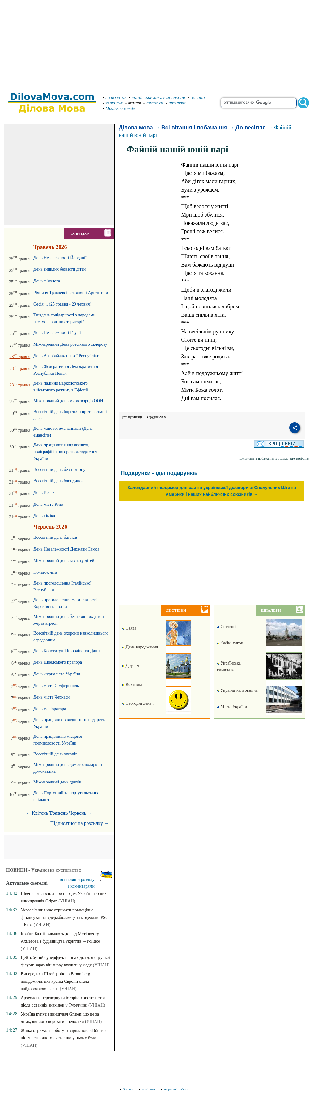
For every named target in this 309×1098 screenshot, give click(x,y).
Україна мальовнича (237, 690)
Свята (129, 628)
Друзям (130, 665)
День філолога (46, 281)
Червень (77, 813)
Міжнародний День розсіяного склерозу (70, 344)
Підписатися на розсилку (79, 823)
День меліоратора (49, 709)
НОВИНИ (196, 97)
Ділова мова (136, 128)
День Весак (44, 492)
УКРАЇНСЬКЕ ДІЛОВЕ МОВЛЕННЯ (157, 97)
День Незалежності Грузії (57, 332)
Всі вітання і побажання (194, 128)
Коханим (132, 684)
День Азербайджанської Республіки (66, 355)
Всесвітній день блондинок (58, 481)
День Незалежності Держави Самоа (66, 549)
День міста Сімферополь (56, 685)
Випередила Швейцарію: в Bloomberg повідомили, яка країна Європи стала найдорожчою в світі (55, 981)
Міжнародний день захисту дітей (63, 560)
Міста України (232, 706)
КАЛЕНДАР (113, 103)
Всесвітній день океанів (55, 754)
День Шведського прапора (57, 662)
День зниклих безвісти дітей (59, 269)
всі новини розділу (77, 879)
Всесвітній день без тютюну (59, 469)
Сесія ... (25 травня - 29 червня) (62, 304)
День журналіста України (56, 674)
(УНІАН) (66, 901)
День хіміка (44, 515)
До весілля (250, 128)
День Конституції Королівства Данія (66, 650)
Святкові (226, 626)
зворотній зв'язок (175, 1089)
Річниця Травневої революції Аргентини (70, 292)
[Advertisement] (154, 43)
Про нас (127, 1089)
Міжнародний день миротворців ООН (68, 401)
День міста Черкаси (51, 697)
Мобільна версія (119, 108)
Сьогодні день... (138, 703)
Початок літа (45, 572)
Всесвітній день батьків (55, 537)
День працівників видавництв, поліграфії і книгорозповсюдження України (65, 452)
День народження (140, 647)
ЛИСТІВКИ (153, 103)
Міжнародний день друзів (57, 782)
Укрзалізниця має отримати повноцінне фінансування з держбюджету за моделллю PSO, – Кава (65, 917)
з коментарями (81, 886)
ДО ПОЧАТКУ (114, 97)
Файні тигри (230, 643)
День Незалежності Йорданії (60, 257)
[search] (259, 103)
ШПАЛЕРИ (175, 103)
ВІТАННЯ (133, 103)
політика (148, 1089)
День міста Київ (48, 504)
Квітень (40, 813)
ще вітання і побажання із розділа (274, 458)
